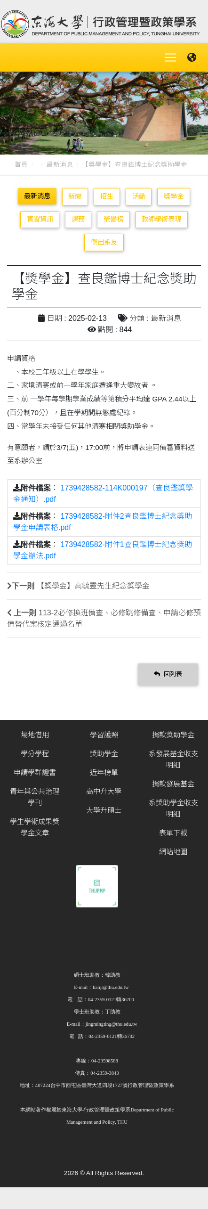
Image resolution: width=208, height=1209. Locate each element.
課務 (78, 219)
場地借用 (35, 735)
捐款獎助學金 (173, 735)
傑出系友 (104, 242)
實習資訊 (40, 219)
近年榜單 (104, 772)
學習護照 (104, 735)
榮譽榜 (113, 219)
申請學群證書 (35, 772)
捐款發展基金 (173, 784)
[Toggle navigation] (170, 57)
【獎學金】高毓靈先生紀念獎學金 (93, 586)
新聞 (74, 196)
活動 (138, 196)
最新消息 (60, 164)
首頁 (21, 164)
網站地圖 (173, 852)
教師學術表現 (161, 219)
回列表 (168, 674)
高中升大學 (103, 791)
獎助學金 (104, 754)
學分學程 (35, 754)
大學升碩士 (103, 810)
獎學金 (174, 196)
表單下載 (173, 833)
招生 (106, 196)
